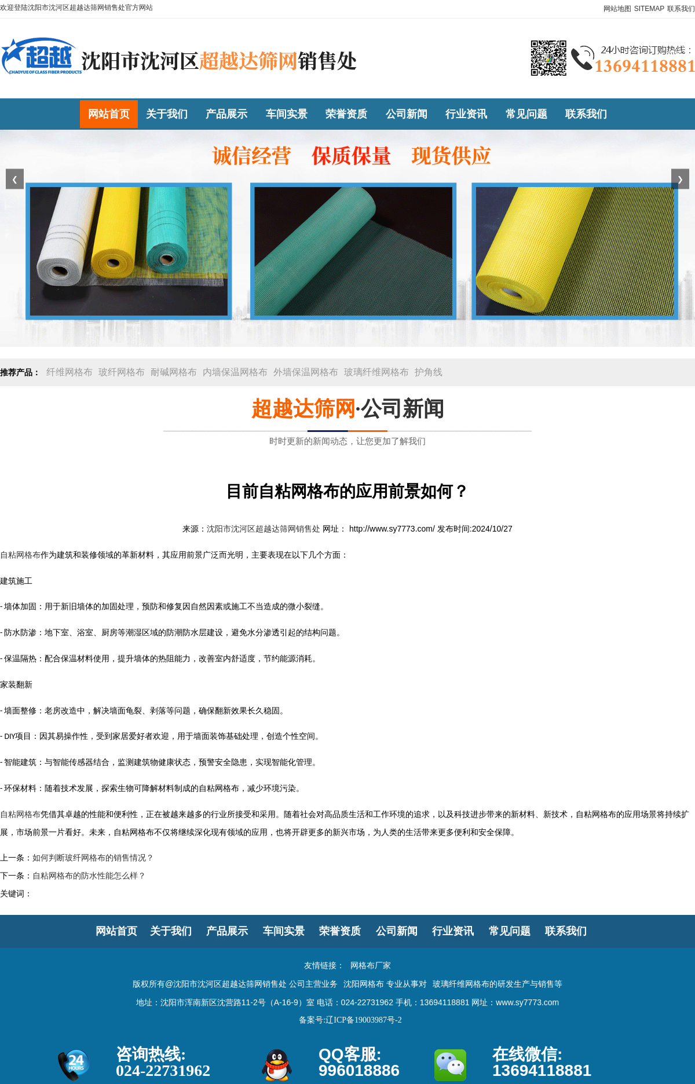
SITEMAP (649, 9)
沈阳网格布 (363, 984)
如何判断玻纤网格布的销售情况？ (93, 858)
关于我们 (171, 931)
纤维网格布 (69, 372)
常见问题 (510, 931)
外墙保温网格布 (305, 372)
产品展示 (227, 931)
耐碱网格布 (174, 372)
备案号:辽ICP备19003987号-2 (350, 1020)
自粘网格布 (20, 555)
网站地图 (617, 9)
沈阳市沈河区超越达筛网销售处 (263, 529)
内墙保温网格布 (235, 372)
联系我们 (681, 9)
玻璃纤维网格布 (376, 372)
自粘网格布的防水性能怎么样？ (89, 875)
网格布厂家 (370, 965)
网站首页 (116, 931)
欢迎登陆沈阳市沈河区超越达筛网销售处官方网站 (76, 7)
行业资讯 (453, 931)
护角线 (428, 372)
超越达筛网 (303, 408)
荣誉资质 (340, 931)
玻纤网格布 (121, 372)
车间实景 (284, 931)
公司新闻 (397, 931)
